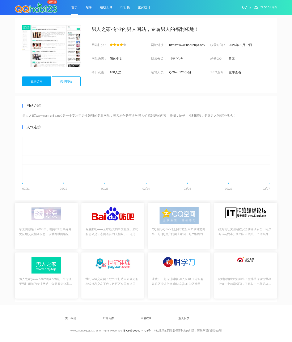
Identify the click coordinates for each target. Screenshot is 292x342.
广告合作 (108, 318)
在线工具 (106, 7)
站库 (89, 7)
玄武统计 (144, 7)
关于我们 (70, 318)
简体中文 (116, 58)
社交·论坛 (176, 58)
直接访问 (36, 81)
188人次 (115, 72)
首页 (74, 7)
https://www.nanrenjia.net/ (187, 45)
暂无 (232, 58)
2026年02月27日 (240, 45)
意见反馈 (183, 318)
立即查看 (235, 72)
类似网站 (66, 81)
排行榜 (125, 7)
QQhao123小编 (180, 72)
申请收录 (146, 318)
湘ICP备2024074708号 (137, 330)
